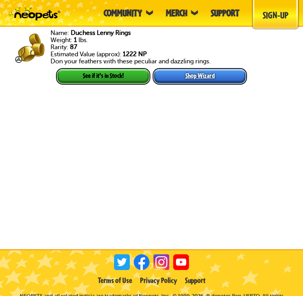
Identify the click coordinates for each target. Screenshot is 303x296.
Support (195, 280)
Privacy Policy (158, 280)
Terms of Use (115, 280)
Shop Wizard (200, 75)
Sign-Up (275, 14)
